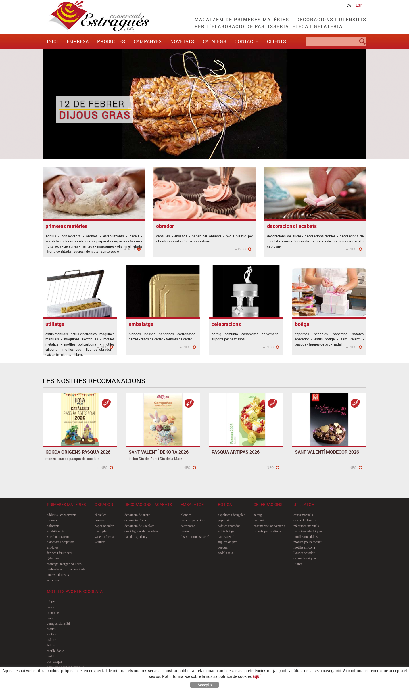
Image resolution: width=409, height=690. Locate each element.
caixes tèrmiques (304, 558)
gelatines (53, 558)
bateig (258, 515)
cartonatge (188, 526)
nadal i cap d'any (135, 537)
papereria (224, 520)
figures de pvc (227, 542)
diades (51, 629)
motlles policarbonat (307, 542)
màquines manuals (306, 526)
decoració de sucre (137, 515)
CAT (350, 5)
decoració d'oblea (136, 520)
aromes (52, 520)
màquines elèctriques (307, 531)
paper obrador (104, 526)
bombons (53, 613)
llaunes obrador (303, 553)
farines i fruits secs (59, 553)
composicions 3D (58, 624)
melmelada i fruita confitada (66, 569)
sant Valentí (225, 537)
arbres (51, 602)
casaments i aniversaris (269, 526)
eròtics (51, 634)
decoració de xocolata (139, 526)
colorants (53, 526)
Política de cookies (61, 685)
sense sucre (54, 580)
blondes (186, 515)
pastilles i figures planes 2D (65, 667)
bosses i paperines (193, 520)
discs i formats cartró (195, 537)
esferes (51, 640)
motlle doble (55, 651)
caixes (185, 531)
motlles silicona (304, 547)
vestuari (100, 542)
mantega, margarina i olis (64, 564)
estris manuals (303, 515)
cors (50, 618)
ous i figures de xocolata (141, 531)
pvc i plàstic (103, 531)
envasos (100, 520)
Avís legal (85, 685)
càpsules (100, 515)
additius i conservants (61, 515)
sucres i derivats (58, 575)
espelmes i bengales (231, 515)
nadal (50, 656)
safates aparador (229, 526)
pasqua (222, 547)
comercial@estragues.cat (343, 676)
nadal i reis (225, 553)
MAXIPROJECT (329, 685)
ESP (359, 5)
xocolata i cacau (58, 537)
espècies (52, 547)
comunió (260, 520)
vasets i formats (105, 537)
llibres (297, 564)
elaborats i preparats (60, 542)
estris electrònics (304, 520)
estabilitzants (56, 531)
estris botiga (226, 531)
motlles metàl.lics (305, 537)
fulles (51, 645)
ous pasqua (54, 662)
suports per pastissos (268, 531)
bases (50, 607)
